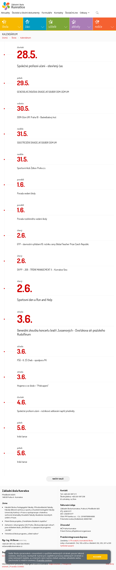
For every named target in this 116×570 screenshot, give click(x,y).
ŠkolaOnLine (71, 12)
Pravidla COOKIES (17, 566)
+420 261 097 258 (78, 496)
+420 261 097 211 (70, 494)
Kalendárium (25, 37)
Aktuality (5, 12)
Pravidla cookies (44, 560)
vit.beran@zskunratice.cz (12, 546)
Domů (5, 37)
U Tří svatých (74, 540)
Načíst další (58, 479)
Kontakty (58, 12)
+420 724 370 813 (22, 544)
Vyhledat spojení (67, 546)
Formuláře (47, 12)
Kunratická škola (86, 540)
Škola (14, 37)
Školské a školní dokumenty (26, 12)
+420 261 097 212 (8, 544)
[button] (11, 24)
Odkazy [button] (84, 12)
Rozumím (97, 557)
